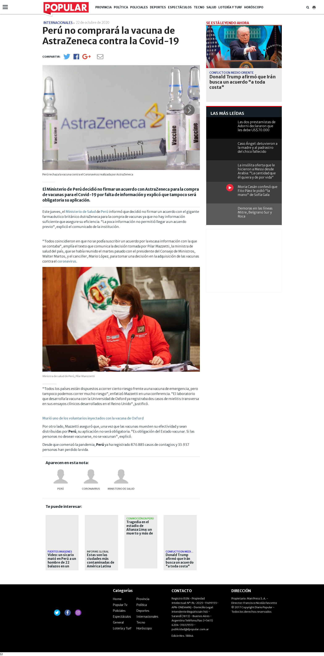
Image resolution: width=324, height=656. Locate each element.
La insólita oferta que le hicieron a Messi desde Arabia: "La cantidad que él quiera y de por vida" (257, 171)
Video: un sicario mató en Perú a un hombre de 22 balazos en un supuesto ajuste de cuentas (62, 564)
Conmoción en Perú (140, 518)
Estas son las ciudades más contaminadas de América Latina (100, 560)
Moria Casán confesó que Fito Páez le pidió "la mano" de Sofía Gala (257, 191)
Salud (211, 7)
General (118, 622)
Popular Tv (120, 605)
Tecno (199, 7)
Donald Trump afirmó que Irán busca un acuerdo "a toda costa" (180, 560)
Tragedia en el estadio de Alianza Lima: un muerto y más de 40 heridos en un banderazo (139, 531)
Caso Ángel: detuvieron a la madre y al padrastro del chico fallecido (257, 147)
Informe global (98, 551)
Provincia (103, 7)
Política (121, 7)
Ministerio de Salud (81, 212)
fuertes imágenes (60, 551)
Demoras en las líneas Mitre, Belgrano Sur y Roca (255, 212)
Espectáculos (180, 7)
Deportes (158, 7)
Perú (104, 212)
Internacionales (147, 616)
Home (117, 599)
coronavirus (66, 261)
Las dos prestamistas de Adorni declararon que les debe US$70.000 (256, 126)
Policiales (139, 7)
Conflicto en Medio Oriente (185, 551)
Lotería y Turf (230, 7)
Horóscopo (253, 7)
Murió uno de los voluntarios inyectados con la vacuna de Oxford (93, 418)
